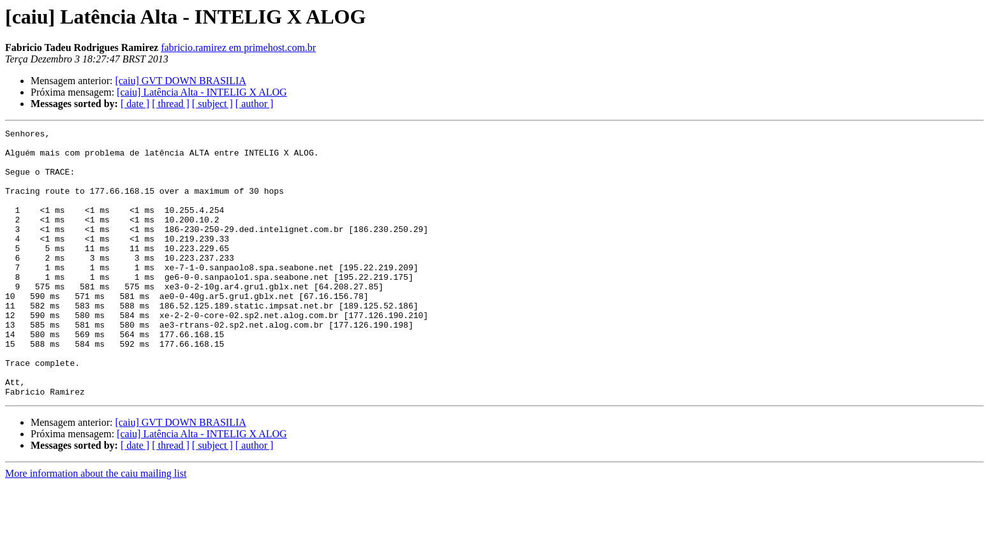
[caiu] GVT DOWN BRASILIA (180, 80)
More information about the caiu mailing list (95, 526)
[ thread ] (171, 103)
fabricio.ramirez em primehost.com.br (238, 47)
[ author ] (254, 103)
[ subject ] (212, 103)
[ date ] (135, 103)
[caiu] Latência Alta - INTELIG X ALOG (202, 92)
